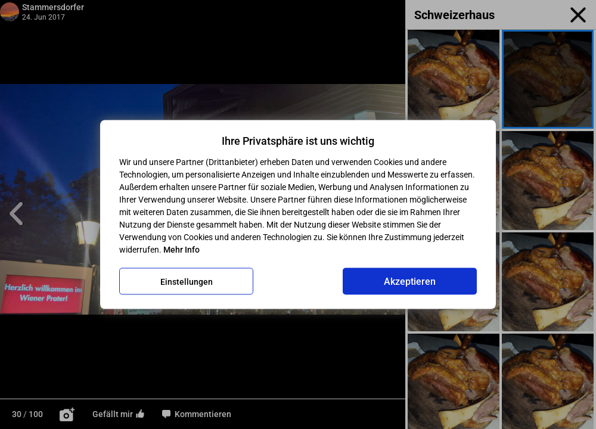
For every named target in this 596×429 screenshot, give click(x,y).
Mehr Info (181, 249)
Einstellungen (186, 281)
